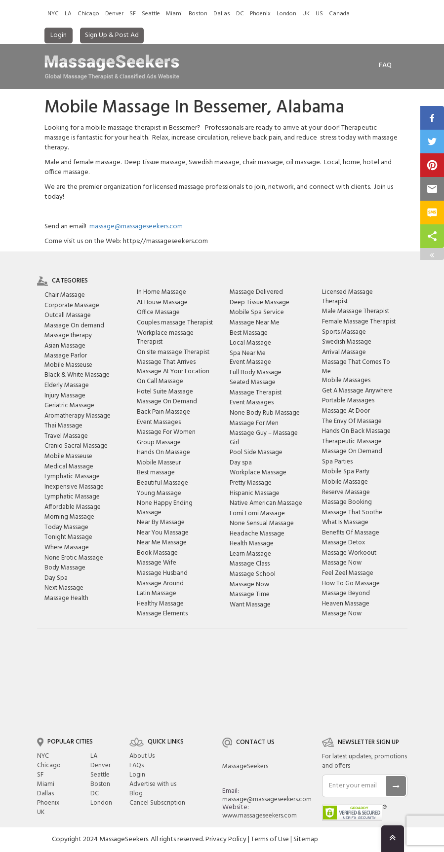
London (286, 14)
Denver (114, 14)
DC (240, 14)
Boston (198, 14)
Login (58, 35)
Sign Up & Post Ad (112, 35)
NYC (53, 14)
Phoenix (260, 14)
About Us (142, 756)
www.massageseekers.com (259, 816)
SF (132, 14)
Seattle (151, 14)
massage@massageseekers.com (136, 226)
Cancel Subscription (157, 803)
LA (68, 14)
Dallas (221, 14)
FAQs (136, 765)
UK (306, 14)
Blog (136, 793)
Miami (174, 14)
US (319, 14)
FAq (385, 65)
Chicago (88, 14)
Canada (339, 14)
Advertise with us (152, 784)
